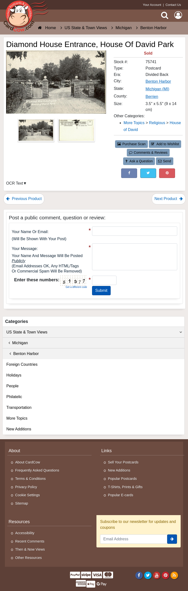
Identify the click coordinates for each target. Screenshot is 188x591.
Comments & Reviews (148, 152)
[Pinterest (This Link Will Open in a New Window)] (167, 173)
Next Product (168, 199)
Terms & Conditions (30, 479)
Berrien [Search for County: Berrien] (152, 97)
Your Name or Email (29, 232)
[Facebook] (139, 575)
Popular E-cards (120, 495)
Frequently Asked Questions (37, 470)
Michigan (17, 343)
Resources (19, 521)
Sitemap (21, 503)
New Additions (18, 429)
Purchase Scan (131, 144)
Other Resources (28, 558)
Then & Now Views (30, 549)
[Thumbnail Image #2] (76, 132)
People (12, 386)
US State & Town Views (94, 332)
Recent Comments (29, 541)
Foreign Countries (21, 364)
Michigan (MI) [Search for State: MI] (157, 89)
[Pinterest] (165, 575)
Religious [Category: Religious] (157, 123)
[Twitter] (148, 575)
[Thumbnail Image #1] (36, 132)
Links (106, 450)
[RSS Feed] (174, 575)
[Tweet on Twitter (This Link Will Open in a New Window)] (148, 173)
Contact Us (173, 5)
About (14, 450)
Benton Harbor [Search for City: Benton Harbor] (158, 81)
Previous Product (24, 199)
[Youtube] (157, 575)
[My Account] (178, 15)
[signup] (172, 539)
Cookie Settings (27, 495)
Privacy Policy (26, 487)
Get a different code (76, 287)
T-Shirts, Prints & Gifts (125, 487)
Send (164, 161)
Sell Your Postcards (123, 462)
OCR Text (14, 183)
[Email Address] (133, 539)
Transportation (19, 407)
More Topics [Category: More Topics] (134, 123)
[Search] (164, 15)
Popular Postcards (122, 479)
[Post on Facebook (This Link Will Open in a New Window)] (129, 173)
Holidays (13, 375)
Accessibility (24, 533)
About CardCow (27, 462)
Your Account (152, 5)
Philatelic (14, 397)
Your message (24, 249)
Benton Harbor (22, 354)
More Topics (16, 418)
